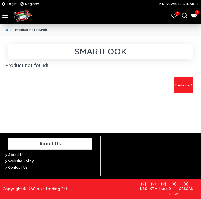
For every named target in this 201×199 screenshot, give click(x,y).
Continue (181, 85)
